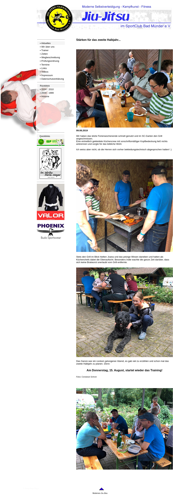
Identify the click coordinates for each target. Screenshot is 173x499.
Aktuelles (46, 43)
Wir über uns (47, 46)
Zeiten (44, 54)
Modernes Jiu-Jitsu (100, 493)
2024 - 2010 (47, 89)
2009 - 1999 (47, 93)
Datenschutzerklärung (52, 79)
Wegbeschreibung (50, 57)
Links (44, 68)
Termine (45, 64)
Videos (44, 71)
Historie (45, 96)
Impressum (47, 75)
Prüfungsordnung (50, 61)
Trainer (45, 50)
